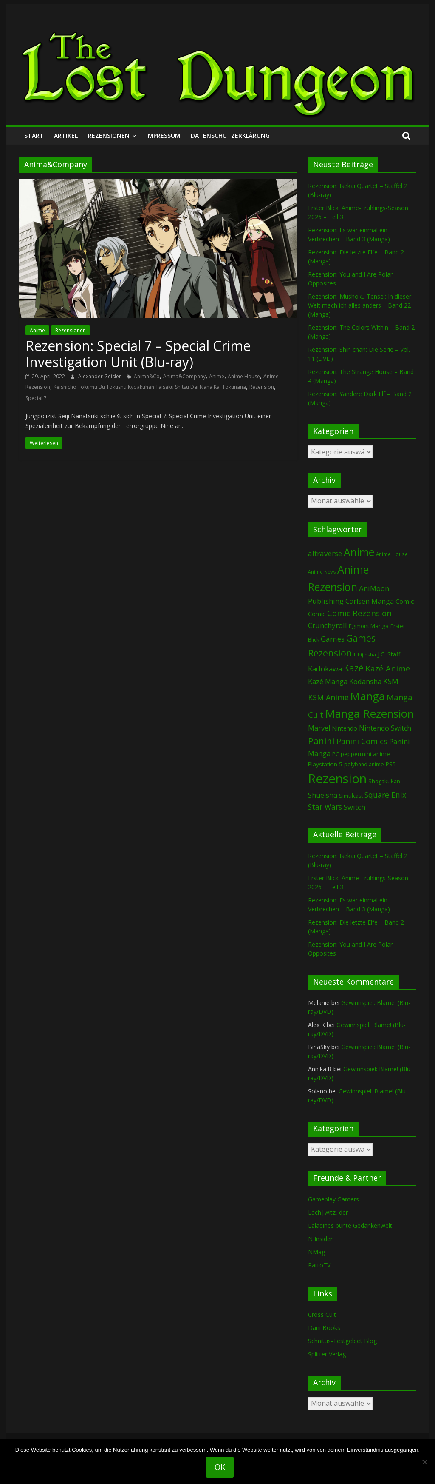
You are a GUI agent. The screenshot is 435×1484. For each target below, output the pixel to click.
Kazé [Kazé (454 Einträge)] (354, 668)
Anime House (244, 376)
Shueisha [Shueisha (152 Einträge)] (322, 795)
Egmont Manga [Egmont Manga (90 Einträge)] (369, 626)
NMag (316, 1252)
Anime (37, 330)
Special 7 (36, 398)
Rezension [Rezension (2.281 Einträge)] (337, 778)
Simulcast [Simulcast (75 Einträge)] (351, 795)
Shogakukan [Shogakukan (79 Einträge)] (384, 781)
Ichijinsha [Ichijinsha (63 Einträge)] (365, 654)
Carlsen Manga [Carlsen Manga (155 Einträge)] (369, 601)
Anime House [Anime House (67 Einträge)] (392, 554)
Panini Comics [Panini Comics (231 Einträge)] (361, 741)
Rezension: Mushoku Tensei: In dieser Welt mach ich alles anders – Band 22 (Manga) (359, 305)
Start (34, 135)
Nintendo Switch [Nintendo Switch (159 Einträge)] (385, 728)
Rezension (261, 387)
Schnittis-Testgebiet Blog (342, 1341)
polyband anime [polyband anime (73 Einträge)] (364, 764)
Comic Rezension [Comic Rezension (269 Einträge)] (359, 613)
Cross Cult (322, 1314)
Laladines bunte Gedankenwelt (350, 1225)
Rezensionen (109, 135)
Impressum (163, 135)
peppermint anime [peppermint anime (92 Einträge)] (365, 754)
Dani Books (324, 1328)
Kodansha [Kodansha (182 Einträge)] (365, 681)
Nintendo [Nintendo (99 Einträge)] (344, 728)
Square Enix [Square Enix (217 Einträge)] (385, 795)
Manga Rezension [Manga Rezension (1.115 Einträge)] (369, 713)
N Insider (320, 1239)
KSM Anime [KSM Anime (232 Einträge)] (328, 697)
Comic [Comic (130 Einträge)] (404, 601)
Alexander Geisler (100, 376)
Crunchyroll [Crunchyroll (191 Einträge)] (327, 625)
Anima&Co (147, 376)
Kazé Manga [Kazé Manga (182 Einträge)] (327, 681)
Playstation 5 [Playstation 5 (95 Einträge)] (325, 764)
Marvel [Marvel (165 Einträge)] (319, 728)
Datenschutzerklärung (230, 135)
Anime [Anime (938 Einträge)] (359, 552)
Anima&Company (184, 376)
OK (220, 1467)
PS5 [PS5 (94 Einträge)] (391, 764)
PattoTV (319, 1265)
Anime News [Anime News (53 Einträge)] (322, 572)
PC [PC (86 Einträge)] (335, 754)
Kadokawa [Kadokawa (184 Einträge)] (325, 669)
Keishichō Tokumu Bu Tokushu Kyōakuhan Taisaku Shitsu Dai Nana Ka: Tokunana (150, 387)
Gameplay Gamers (333, 1199)
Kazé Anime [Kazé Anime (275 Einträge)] (387, 668)
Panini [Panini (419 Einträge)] (321, 741)
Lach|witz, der (328, 1212)
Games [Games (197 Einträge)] (333, 639)
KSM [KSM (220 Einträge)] (390, 681)
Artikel (66, 135)
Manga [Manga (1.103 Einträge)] (367, 696)
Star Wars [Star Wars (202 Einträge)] (325, 807)
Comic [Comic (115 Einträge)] (316, 614)
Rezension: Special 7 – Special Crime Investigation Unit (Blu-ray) (138, 354)
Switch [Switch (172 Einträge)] (354, 807)
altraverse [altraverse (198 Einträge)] (325, 553)
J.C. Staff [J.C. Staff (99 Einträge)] (389, 654)
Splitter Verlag (327, 1354)
